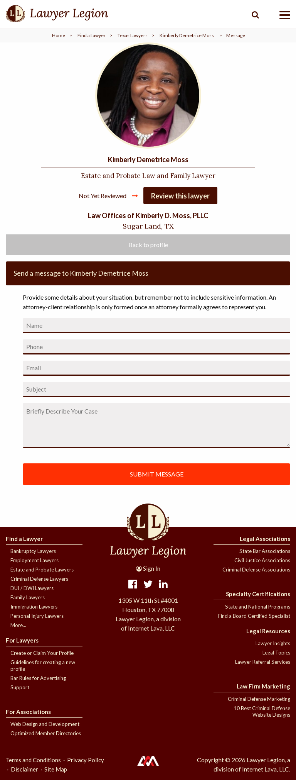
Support (19, 687)
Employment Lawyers (34, 560)
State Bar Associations (264, 551)
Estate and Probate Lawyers (42, 569)
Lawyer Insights (273, 643)
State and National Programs (257, 607)
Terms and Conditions (33, 759)
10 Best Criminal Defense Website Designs (262, 711)
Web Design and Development (44, 724)
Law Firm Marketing (263, 686)
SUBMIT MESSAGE (156, 474)
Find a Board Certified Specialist (254, 616)
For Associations (28, 711)
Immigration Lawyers (33, 607)
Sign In (148, 568)
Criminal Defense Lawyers (39, 579)
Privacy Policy (85, 759)
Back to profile (148, 244)
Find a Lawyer (91, 35)
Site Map (55, 769)
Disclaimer (24, 769)
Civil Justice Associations (262, 560)
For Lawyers (22, 640)
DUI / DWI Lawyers (32, 588)
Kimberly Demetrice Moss (187, 35)
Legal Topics (276, 652)
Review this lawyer (180, 196)
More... (18, 625)
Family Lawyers (27, 597)
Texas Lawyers (133, 35)
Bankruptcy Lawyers (33, 551)
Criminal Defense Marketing (259, 699)
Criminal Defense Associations (256, 569)
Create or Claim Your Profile (42, 653)
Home (58, 35)
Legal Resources (268, 630)
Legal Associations (265, 538)
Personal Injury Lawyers (37, 616)
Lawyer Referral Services (262, 662)
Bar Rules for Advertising (38, 678)
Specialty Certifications (258, 593)
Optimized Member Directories (45, 733)
